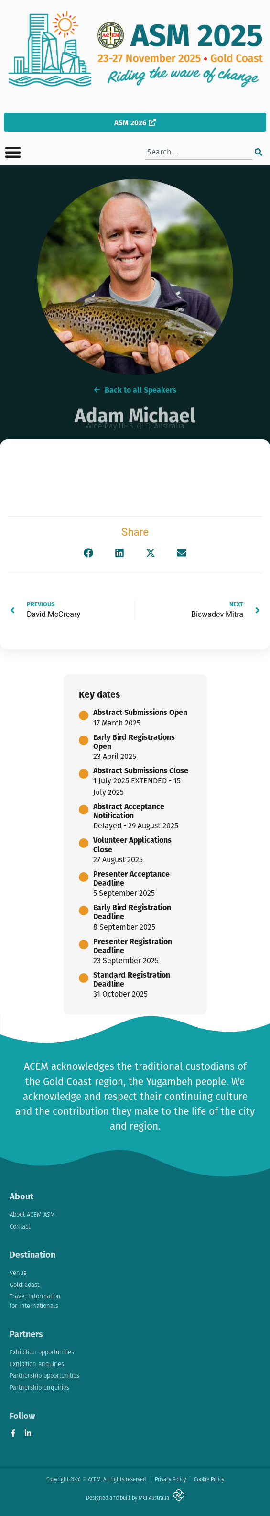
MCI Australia (154, 1498)
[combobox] (199, 152)
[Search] (258, 152)
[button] (13, 152)
